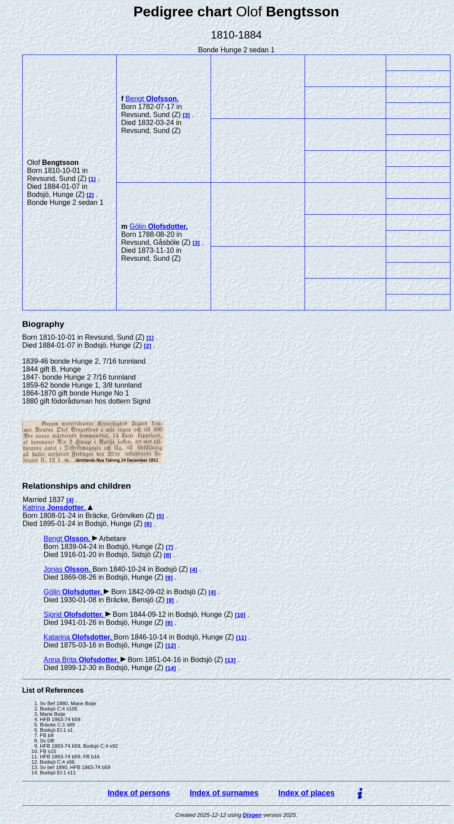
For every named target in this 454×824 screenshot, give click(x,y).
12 (171, 645)
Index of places (306, 793)
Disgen (252, 815)
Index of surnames (224, 793)
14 (171, 668)
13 (230, 660)
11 (241, 637)
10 (240, 615)
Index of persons (139, 793)
